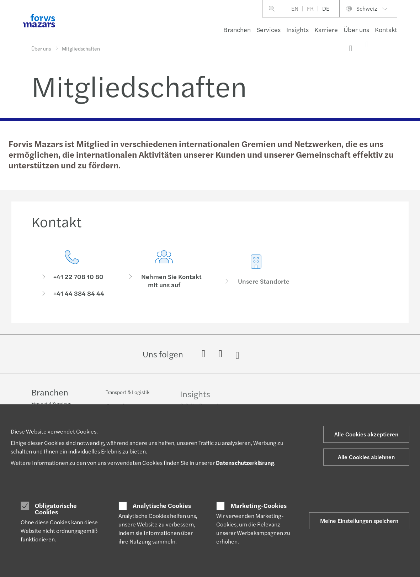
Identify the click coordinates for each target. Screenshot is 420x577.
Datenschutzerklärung (245, 462)
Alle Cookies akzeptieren (366, 434)
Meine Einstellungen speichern (359, 520)
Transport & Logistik (127, 397)
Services (268, 29)
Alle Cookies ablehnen (366, 457)
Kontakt (386, 29)
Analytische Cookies (162, 505)
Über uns (356, 29)
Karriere (326, 29)
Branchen (237, 29)
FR (310, 8)
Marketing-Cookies (258, 505)
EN (294, 8)
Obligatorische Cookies (56, 508)
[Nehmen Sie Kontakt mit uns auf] (164, 287)
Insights (297, 29)
